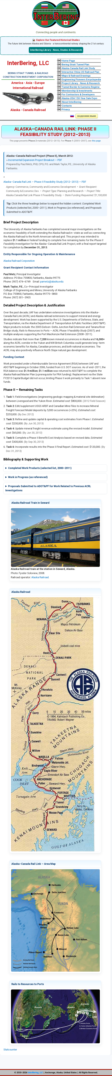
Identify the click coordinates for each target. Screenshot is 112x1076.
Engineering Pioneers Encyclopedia (81, 79)
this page (96, 140)
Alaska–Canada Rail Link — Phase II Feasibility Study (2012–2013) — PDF (44, 181)
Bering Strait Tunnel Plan (75, 64)
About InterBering (71, 102)
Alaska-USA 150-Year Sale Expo (79, 98)
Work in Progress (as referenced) (28, 477)
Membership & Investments (77, 90)
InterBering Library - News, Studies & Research (56, 50)
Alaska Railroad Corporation (19, 260)
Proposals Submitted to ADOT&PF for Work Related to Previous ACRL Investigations (48, 488)
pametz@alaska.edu (52, 281)
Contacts (67, 105)
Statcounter (10, 1049)
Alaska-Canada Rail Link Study (78, 68)
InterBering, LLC (35, 1072)
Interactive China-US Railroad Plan (80, 72)
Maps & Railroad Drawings (76, 75)
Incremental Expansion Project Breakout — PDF (35, 160)
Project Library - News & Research (81, 83)
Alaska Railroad (40, 577)
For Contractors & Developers (78, 94)
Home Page (68, 60)
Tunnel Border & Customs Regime (81, 87)
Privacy (66, 109)
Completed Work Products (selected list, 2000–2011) (40, 468)
